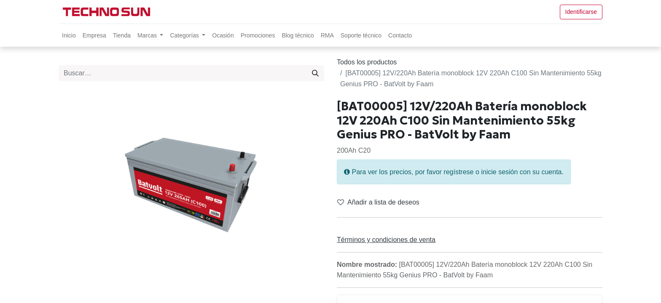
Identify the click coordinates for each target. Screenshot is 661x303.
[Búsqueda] (315, 73)
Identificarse (581, 11)
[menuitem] (69, 35)
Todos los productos (367, 62)
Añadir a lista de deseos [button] (378, 202)
